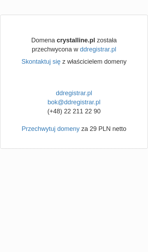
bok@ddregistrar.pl (73, 102)
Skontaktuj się (40, 61)
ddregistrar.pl (98, 49)
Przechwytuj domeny (51, 128)
